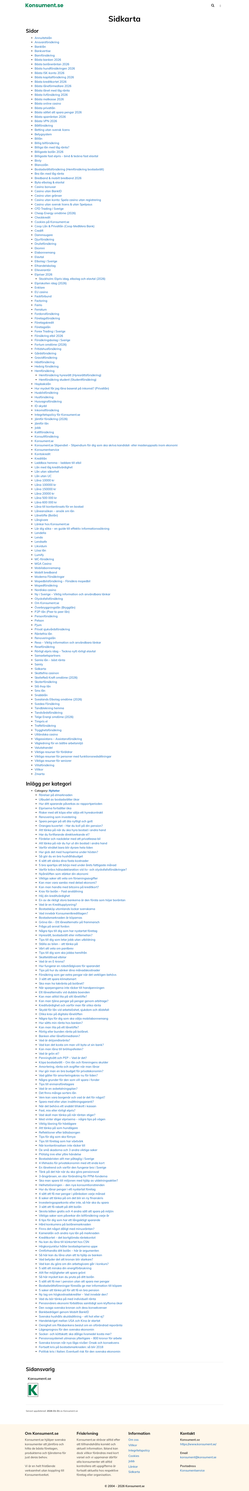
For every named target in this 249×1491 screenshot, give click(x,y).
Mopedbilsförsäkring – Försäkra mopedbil (62, 581)
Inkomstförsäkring (47, 410)
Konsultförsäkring (47, 436)
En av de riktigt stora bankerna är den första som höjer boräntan (82, 900)
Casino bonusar (45, 187)
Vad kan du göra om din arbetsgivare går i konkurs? (74, 1264)
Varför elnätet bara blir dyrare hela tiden (66, 847)
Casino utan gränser (48, 195)
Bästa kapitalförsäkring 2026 (54, 77)
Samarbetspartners (47, 655)
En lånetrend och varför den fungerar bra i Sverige (72, 1167)
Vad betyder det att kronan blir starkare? (66, 1259)
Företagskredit (44, 322)
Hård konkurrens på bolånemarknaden (65, 1224)
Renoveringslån (45, 638)
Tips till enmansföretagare (56, 1084)
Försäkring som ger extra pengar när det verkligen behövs (77, 975)
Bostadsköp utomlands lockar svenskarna (67, 909)
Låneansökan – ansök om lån (54, 511)
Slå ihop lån (43, 686)
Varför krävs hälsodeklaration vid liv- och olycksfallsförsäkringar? (83, 869)
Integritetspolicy (139, 1450)
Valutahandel (44, 747)
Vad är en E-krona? (52, 961)
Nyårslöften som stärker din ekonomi (63, 874)
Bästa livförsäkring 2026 (51, 95)
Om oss (133, 1440)
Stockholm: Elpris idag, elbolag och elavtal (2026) (72, 279)
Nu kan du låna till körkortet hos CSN (64, 1242)
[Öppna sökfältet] (213, 5)
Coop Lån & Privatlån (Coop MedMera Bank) (65, 226)
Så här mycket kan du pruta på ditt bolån (66, 1277)
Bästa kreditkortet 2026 (51, 82)
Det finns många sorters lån (57, 1093)
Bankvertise (43, 51)
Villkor (39, 769)
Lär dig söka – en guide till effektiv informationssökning (72, 528)
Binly (38, 160)
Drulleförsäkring (45, 244)
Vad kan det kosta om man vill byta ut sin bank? (71, 1045)
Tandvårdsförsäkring (48, 712)
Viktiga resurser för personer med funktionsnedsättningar (73, 756)
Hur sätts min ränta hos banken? (61, 1023)
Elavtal (39, 257)
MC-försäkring (44, 559)
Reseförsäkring (45, 647)
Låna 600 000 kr (46, 502)
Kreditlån (41, 458)
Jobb (38, 428)
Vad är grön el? (49, 1053)
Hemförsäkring (44, 371)
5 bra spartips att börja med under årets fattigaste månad (77, 865)
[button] (220, 5)
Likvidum (41, 546)
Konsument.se (44, 441)
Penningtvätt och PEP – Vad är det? (63, 1058)
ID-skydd (41, 406)
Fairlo (38, 305)
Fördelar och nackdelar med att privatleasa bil (70, 839)
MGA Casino (43, 563)
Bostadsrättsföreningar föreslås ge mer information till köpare (80, 1286)
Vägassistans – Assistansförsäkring (58, 739)
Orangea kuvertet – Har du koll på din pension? (71, 826)
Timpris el (41, 721)
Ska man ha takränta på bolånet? (61, 983)
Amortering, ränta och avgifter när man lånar (69, 1066)
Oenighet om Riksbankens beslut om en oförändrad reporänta (80, 1325)
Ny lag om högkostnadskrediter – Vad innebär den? (73, 1294)
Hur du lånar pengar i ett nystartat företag (67, 1189)
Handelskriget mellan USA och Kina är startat (69, 1321)
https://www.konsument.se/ (198, 1444)
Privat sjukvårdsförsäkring (52, 629)
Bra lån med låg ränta (49, 173)
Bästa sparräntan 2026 (50, 117)
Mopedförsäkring (46, 585)
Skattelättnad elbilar (52, 957)
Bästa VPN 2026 (46, 121)
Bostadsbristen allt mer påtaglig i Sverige (66, 1159)
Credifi (39, 231)
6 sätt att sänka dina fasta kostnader (64, 861)
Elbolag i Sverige (46, 261)
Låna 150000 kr (45, 489)
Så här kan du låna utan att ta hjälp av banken (70, 1255)
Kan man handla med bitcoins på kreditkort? (69, 887)
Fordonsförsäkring (47, 314)
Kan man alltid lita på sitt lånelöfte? (63, 996)
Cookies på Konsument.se (52, 222)
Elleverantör (43, 270)
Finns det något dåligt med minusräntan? (66, 1229)
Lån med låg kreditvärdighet (54, 467)
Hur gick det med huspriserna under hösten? (68, 852)
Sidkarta (40, 669)
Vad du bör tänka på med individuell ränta (67, 1299)
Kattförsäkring (44, 432)
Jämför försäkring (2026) (51, 419)
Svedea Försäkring (47, 704)
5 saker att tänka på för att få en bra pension (69, 1290)
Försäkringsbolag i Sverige (52, 340)
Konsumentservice (47, 450)
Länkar (133, 1466)
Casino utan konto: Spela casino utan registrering (68, 200)
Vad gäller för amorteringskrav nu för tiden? (68, 1075)
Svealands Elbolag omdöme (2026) (58, 699)
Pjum (38, 625)
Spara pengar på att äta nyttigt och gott (66, 821)
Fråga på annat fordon (54, 926)
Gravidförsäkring (46, 357)
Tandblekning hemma (49, 708)
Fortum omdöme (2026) (51, 344)
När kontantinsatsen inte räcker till (62, 1145)
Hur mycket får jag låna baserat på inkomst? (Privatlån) (72, 388)
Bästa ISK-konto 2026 (49, 73)
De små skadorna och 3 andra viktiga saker (68, 1150)
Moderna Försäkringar (49, 577)
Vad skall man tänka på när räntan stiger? (67, 1115)
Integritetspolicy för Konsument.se (57, 415)
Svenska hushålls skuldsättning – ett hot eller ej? (71, 1316)
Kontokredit (42, 454)
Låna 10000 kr (44, 480)
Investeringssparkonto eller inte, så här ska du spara (74, 1202)
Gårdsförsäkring (45, 353)
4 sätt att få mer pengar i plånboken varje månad (72, 1194)
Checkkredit (42, 217)
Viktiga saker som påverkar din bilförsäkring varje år (74, 1215)
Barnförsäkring (45, 55)
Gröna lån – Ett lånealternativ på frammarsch (69, 922)
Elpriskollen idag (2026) (51, 283)
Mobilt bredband (46, 572)
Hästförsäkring (44, 362)
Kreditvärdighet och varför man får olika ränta (70, 1005)
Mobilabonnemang (47, 568)
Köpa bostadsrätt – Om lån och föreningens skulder (73, 1062)
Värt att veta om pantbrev (56, 948)
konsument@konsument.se (198, 1457)
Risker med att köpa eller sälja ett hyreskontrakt (71, 812)
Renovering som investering (57, 817)
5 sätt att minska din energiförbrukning (65, 1268)
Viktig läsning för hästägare (57, 1124)
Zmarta (40, 774)
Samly (39, 664)
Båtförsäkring (44, 125)
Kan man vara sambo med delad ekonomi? (68, 882)
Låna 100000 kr (45, 485)
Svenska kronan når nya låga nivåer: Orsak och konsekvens (79, 1343)
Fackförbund (43, 296)
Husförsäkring (44, 397)
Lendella (40, 533)
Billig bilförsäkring (47, 143)
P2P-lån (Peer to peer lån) (52, 612)
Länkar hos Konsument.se (52, 524)
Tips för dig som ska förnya (57, 1137)
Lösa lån (40, 550)
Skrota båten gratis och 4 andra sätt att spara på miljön (76, 1211)
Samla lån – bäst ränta (50, 660)
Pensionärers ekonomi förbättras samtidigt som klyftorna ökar (80, 1303)
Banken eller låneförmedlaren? (59, 1036)
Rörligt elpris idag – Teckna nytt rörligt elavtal (65, 651)
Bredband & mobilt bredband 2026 (58, 178)
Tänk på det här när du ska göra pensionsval (69, 1172)
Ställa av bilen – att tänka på (58, 944)
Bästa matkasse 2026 (49, 99)
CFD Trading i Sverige (49, 208)
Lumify (39, 555)
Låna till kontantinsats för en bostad (59, 506)
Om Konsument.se (47, 603)
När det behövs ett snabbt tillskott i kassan (67, 1106)
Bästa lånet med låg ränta (52, 90)
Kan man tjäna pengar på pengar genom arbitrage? (73, 1001)
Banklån (40, 46)
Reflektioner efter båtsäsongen (59, 1132)
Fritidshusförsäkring (48, 349)
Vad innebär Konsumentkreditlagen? (63, 913)
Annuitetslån (43, 38)
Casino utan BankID (48, 191)
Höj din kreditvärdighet (54, 896)
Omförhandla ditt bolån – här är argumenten (69, 1250)
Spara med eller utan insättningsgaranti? (66, 1101)
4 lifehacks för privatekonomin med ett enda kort (71, 1163)
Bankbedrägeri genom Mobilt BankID (64, 1312)
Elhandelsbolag (45, 266)
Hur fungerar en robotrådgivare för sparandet (70, 966)
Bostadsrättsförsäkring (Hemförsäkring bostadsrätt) (69, 169)
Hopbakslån (43, 384)
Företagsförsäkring (47, 318)
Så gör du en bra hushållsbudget (61, 856)
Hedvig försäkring (47, 366)
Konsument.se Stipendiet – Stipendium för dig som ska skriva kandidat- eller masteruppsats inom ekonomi (106, 445)
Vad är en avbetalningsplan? (58, 1088)
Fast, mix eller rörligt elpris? (57, 1110)
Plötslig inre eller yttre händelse (60, 1154)
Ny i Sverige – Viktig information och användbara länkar (72, 594)
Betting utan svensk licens (52, 130)
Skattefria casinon (47, 673)
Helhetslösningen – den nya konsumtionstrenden (72, 1185)
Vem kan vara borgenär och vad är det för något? (72, 1097)
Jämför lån (42, 423)
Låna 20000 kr (44, 493)
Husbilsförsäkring (46, 393)
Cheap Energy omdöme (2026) (55, 213)
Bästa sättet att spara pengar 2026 (58, 112)
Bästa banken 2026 (48, 60)
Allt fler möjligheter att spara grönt (62, 1272)
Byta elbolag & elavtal (49, 182)
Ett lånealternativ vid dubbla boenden (64, 992)
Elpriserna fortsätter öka (55, 808)
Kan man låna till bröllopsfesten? (61, 1049)
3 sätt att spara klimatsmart (57, 979)
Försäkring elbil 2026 (49, 336)
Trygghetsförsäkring (48, 730)
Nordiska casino (45, 590)
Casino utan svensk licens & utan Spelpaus (63, 204)
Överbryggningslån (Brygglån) (55, 607)
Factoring (41, 301)
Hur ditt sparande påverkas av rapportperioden (70, 804)
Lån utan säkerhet (47, 471)
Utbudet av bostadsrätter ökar (59, 799)
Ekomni (40, 248)
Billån (38, 138)
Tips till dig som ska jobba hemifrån (63, 953)
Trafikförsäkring (45, 725)
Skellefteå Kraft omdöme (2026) (56, 677)
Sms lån (40, 690)
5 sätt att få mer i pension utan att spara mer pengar (74, 1281)
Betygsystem (43, 134)
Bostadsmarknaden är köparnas (60, 917)
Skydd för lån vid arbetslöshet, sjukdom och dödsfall (74, 1010)
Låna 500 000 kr (46, 498)
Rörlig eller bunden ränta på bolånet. (63, 1031)
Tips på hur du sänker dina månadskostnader (69, 970)
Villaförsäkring (44, 765)
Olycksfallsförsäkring (49, 599)
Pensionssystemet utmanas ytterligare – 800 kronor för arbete (80, 1338)
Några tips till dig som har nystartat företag (68, 931)
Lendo (39, 537)
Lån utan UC (43, 476)
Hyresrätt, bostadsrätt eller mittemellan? (65, 935)
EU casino (41, 292)
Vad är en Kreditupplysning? (58, 904)
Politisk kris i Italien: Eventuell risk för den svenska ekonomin (79, 1351)
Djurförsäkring (44, 239)
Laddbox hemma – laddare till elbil (58, 463)
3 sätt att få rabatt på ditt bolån (60, 1207)
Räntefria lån (43, 634)
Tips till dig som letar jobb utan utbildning (67, 939)
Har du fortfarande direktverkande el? (64, 834)
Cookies (133, 1456)
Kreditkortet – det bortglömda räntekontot (67, 1237)
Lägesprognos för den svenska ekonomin (66, 1329)
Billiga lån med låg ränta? (52, 147)
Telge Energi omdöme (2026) (54, 717)
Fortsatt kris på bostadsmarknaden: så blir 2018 (71, 1347)
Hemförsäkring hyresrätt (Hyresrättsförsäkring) (70, 375)
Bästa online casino (48, 103)
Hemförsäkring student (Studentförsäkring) (67, 379)
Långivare (41, 520)
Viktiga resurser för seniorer (53, 761)
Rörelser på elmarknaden (56, 795)
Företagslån (43, 327)
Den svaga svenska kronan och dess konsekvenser (73, 1308)
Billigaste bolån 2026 (49, 152)
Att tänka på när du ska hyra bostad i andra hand (72, 830)
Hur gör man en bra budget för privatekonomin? (71, 1071)
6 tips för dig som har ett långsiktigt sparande (69, 1220)
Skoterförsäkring (46, 682)
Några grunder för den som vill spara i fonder (69, 1080)
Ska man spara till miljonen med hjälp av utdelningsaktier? (78, 1180)
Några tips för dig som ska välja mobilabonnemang (73, 1018)
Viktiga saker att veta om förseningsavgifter (68, 878)
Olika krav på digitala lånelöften (60, 1014)
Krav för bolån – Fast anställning (61, 891)
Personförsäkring (46, 616)
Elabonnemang (45, 252)
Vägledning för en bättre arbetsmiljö (59, 743)
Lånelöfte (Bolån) (46, 515)
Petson (39, 620)
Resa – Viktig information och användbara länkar (68, 642)
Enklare (40, 287)
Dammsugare (44, 235)
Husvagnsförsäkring (48, 401)
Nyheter (54, 791)
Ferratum (41, 309)
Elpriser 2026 (43, 274)
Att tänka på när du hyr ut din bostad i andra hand (73, 843)
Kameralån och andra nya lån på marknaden (69, 1233)
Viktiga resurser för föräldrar (53, 752)
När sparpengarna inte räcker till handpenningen (71, 988)
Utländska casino (46, 734)
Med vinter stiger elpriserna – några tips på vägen (72, 1119)
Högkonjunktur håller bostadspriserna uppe (68, 1246)
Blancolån (41, 165)
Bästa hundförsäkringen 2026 (55, 68)
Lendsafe (41, 541)
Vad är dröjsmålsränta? (54, 1040)
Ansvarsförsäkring (47, 42)
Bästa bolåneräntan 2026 (52, 64)
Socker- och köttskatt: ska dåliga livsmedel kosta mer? (75, 1334)
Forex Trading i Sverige (50, 331)
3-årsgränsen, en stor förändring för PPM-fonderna (73, 1176)
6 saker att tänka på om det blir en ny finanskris (71, 1198)
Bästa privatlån (45, 108)
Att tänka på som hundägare (58, 1128)
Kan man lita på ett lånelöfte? (59, 1027)
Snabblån (41, 695)
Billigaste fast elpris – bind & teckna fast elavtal (66, 156)
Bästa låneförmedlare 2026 (53, 86)
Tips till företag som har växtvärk (61, 1141)
